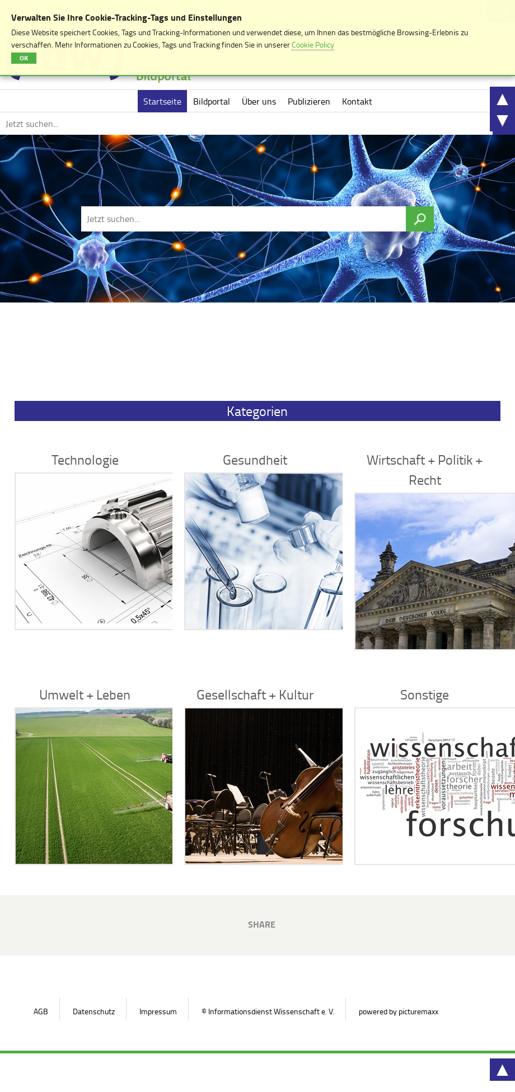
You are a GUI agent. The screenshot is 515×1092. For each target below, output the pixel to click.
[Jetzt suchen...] (246, 123)
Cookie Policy (313, 44)
